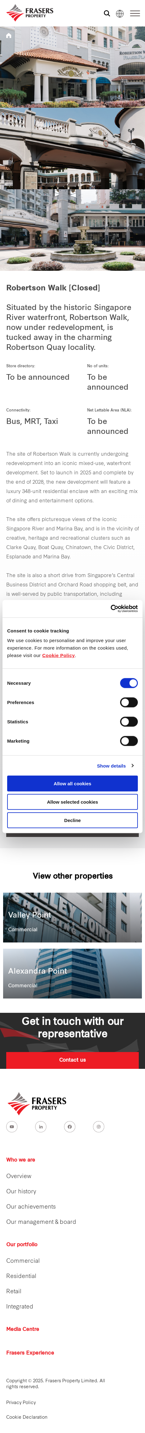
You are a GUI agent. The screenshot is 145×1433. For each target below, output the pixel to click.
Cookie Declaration (27, 1417)
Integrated (19, 1307)
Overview (18, 1177)
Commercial (23, 1261)
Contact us (72, 1060)
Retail (13, 1292)
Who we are (20, 1160)
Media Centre (22, 1329)
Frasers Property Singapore (8, 35)
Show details (111, 765)
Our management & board (41, 1222)
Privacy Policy (21, 1403)
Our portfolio (21, 1245)
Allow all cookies (72, 783)
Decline (72, 820)
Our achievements (31, 1207)
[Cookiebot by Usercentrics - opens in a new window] (110, 609)
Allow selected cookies (72, 801)
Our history (21, 1192)
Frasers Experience (30, 1353)
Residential (21, 1277)
